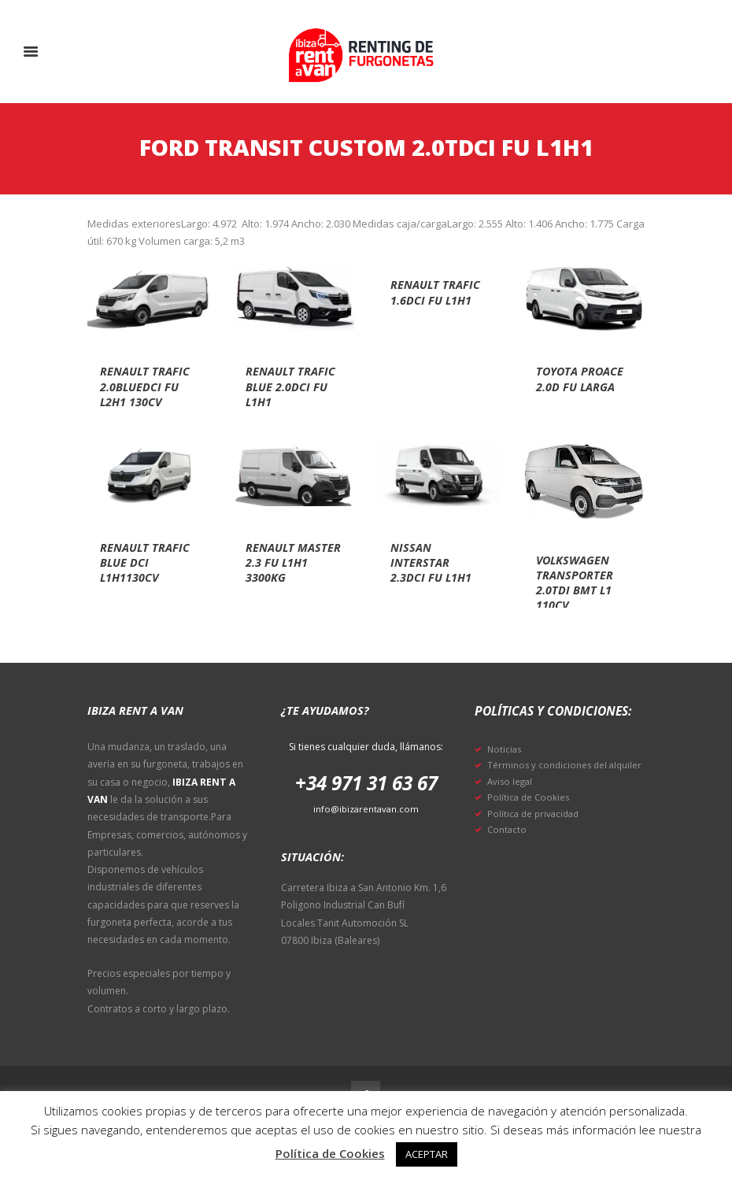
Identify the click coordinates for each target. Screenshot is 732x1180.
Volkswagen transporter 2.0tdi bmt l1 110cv (579, 582)
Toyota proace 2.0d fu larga (575, 385)
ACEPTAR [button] (426, 1154)
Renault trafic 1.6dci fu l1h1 (432, 299)
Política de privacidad (535, 829)
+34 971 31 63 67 (366, 782)
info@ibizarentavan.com (366, 809)
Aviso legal (511, 797)
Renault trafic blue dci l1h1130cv (144, 562)
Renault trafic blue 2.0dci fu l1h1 (290, 385)
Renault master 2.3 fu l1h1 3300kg (289, 562)
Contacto (507, 846)
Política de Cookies (529, 813)
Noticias (505, 749)
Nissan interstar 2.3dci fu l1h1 (435, 562)
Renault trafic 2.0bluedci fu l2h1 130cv (143, 393)
